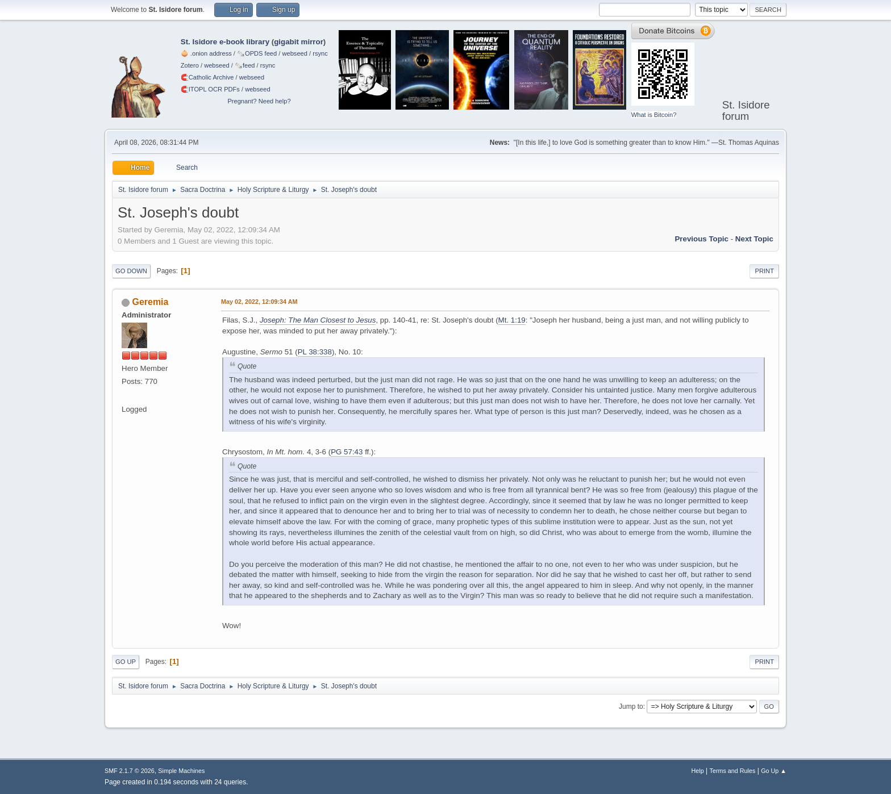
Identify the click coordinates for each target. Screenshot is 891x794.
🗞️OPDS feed (257, 53)
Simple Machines (181, 770)
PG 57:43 (347, 452)
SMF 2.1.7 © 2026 (130, 770)
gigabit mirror (298, 41)
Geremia (150, 302)
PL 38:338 (315, 352)
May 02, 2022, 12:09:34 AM (259, 301)
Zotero (190, 65)
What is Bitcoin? (654, 114)
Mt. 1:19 (512, 320)
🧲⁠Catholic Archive (207, 77)
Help (698, 770)
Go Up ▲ (773, 770)
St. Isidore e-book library (225, 41)
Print (764, 271)
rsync (320, 53)
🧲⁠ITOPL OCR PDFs (210, 89)
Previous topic (701, 239)
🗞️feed (245, 65)
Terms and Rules (733, 770)
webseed (294, 53)
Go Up (125, 661)
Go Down (131, 271)
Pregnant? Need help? (258, 101)
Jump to (631, 707)
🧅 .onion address (206, 53)
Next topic (754, 239)
